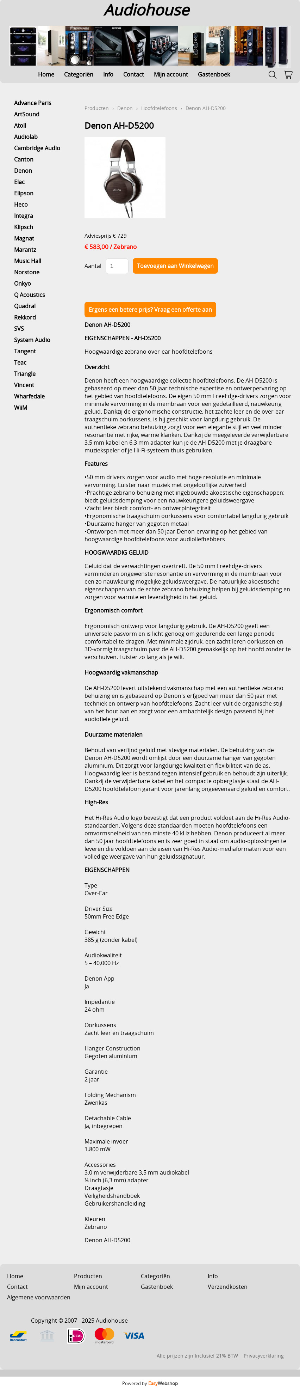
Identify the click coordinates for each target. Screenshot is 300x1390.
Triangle (25, 374)
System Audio (32, 340)
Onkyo (22, 283)
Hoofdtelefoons (159, 108)
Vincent (24, 385)
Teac (20, 362)
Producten (97, 108)
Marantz (25, 250)
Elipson (23, 193)
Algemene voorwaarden (38, 1297)
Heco (21, 204)
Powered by (150, 1383)
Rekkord (25, 317)
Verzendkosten (228, 1287)
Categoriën (78, 74)
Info (108, 74)
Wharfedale (29, 396)
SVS (19, 329)
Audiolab (26, 137)
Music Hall (27, 261)
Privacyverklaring (264, 1355)
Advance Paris (32, 103)
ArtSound (26, 114)
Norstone (26, 272)
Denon (23, 171)
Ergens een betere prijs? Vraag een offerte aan (150, 309)
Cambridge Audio (37, 148)
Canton (23, 159)
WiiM (20, 407)
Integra (23, 216)
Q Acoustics (29, 295)
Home (46, 74)
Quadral (25, 306)
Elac (19, 182)
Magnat (24, 238)
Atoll (20, 125)
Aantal (93, 266)
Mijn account (171, 74)
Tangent (25, 351)
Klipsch (23, 227)
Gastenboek (214, 74)
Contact (133, 74)
